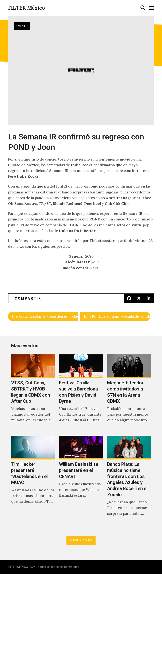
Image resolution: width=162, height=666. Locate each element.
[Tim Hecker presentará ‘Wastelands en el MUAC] (33, 480)
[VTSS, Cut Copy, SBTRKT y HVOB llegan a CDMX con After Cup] (33, 393)
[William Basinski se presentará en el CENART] (81, 480)
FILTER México (26, 8)
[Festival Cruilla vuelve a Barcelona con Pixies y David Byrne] (81, 393)
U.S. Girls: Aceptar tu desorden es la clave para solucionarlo (45, 316)
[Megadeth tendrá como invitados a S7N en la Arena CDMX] (129, 393)
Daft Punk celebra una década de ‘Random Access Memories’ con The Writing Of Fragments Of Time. (117, 316)
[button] (142, 8)
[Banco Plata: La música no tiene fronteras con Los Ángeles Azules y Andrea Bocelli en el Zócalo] (129, 480)
